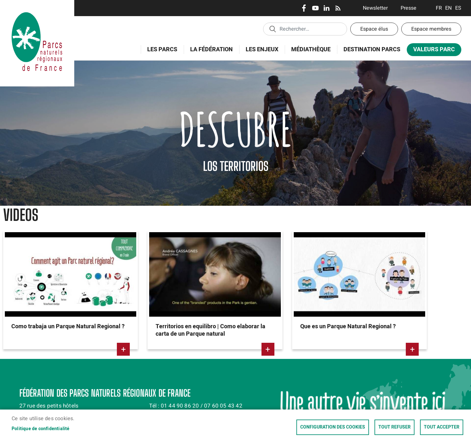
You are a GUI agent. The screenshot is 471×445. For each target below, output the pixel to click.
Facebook (304, 8)
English (448, 8)
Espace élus (374, 29)
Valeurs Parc (432, 50)
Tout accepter (441, 427)
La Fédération (209, 53)
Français (439, 8)
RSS (337, 8)
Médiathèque (311, 49)
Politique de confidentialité (41, 429)
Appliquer (272, 29)
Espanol (458, 8)
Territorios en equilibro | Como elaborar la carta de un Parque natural (210, 330)
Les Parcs (160, 53)
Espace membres (431, 29)
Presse (408, 8)
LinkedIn (326, 8)
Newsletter (375, 8)
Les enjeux (260, 53)
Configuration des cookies (332, 427)
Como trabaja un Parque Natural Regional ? (68, 326)
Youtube (315, 8)
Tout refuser (394, 427)
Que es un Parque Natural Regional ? (348, 326)
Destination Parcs (371, 49)
